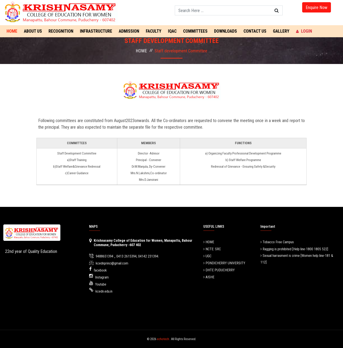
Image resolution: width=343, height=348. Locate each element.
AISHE (208, 277)
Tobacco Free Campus (277, 242)
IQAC (172, 31)
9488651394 (104, 256)
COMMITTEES (195, 31)
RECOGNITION (61, 31)
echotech (163, 339)
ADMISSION (129, 31)
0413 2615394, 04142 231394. (137, 256)
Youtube (100, 284)
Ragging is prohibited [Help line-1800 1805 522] (294, 249)
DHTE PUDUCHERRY (219, 270)
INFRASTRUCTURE (96, 31)
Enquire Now (316, 7)
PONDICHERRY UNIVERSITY (224, 263)
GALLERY (281, 31)
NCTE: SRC (212, 249)
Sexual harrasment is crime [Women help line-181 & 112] (296, 259)
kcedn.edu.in (104, 291)
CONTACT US (255, 31)
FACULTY (153, 31)
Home (12, 31)
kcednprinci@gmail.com (112, 263)
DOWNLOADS (225, 31)
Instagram (102, 277)
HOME (141, 50)
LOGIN (304, 31)
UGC (207, 256)
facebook (100, 270)
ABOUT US (33, 31)
